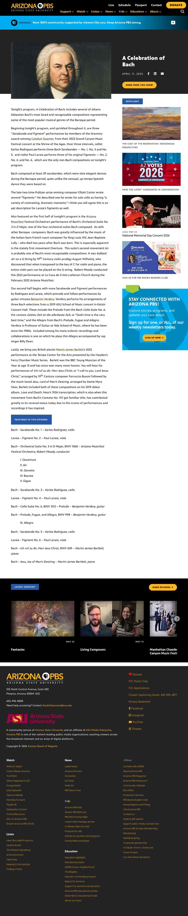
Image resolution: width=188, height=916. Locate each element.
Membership (129, 833)
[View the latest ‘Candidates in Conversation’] (151, 154)
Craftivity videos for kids (77, 826)
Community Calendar (134, 785)
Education (71, 851)
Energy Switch (13, 785)
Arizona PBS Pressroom (135, 780)
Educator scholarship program (80, 876)
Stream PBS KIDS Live (75, 812)
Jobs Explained (13, 790)
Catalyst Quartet (42, 138)
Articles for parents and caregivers (82, 836)
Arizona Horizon (73, 771)
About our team (73, 900)
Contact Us (128, 814)
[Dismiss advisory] (173, 22)
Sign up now (154, 337)
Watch (10, 760)
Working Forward (15, 799)
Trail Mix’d (11, 776)
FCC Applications (139, 688)
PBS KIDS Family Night (76, 817)
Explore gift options (133, 819)
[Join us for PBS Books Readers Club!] (151, 243)
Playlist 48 (11, 804)
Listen (10, 834)
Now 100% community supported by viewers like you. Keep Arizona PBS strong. (87, 22)
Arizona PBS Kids (73, 807)
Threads (135, 729)
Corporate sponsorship (135, 842)
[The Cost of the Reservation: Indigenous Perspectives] (151, 109)
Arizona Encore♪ (15, 854)
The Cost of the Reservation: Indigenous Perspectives (148, 146)
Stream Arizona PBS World (20, 823)
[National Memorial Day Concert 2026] (151, 197)
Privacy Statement (139, 701)
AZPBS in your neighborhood (79, 867)
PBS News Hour (73, 790)
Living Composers (93, 649)
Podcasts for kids (73, 831)
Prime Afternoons (15, 814)
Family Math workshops (77, 840)
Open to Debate (14, 795)
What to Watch (14, 766)
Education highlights (75, 857)
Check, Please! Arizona (18, 771)
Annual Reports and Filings (136, 804)
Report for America (75, 881)
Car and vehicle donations (136, 857)
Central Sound (13, 845)
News (68, 760)
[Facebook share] (150, 73)
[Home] (32, 7)
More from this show (139, 85)
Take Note (11, 859)
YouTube (136, 722)
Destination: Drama (16, 809)
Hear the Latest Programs (19, 840)
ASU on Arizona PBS (16, 819)
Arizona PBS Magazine (134, 776)
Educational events (74, 862)
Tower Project (130, 852)
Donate (135, 674)
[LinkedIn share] (157, 73)
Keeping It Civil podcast (18, 864)
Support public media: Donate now (141, 823)
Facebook (136, 708)
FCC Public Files (138, 681)
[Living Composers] (112, 603)
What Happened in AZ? (18, 780)
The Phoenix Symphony (18, 850)
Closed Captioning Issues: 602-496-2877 (153, 695)
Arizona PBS (13, 734)
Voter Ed (69, 785)
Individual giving (131, 838)
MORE (163, 587)
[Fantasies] (42, 603)
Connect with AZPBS (133, 766)
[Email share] (164, 73)
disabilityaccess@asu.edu (57, 705)
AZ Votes (69, 780)
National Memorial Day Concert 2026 (146, 235)
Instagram (136, 715)
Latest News (71, 766)
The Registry (71, 871)
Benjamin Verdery (42, 299)
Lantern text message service (80, 821)
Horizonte (70, 776)
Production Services (133, 795)
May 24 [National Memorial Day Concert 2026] (129, 232)
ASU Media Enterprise (98, 730)
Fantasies (18, 649)
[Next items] (177, 618)
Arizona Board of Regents (42, 746)
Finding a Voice (14, 869)
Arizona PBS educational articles (81, 891)
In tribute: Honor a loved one (138, 847)
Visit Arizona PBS (131, 809)
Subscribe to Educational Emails (81, 895)
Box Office (128, 790)
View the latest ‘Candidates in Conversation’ (151, 189)
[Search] (182, 11)
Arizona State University (49, 730)
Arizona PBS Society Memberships (140, 828)
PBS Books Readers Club (135, 799)
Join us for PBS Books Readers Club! (145, 278)
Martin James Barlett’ (70, 349)
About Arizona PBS (132, 771)
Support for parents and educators (82, 886)
